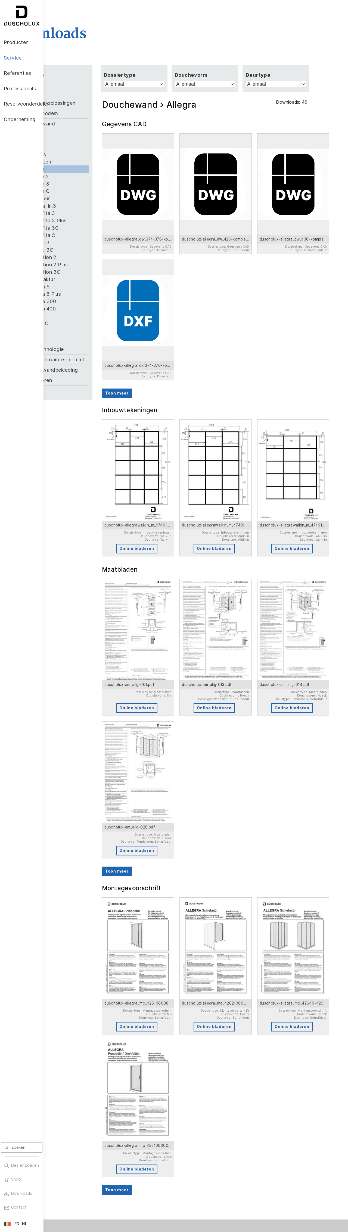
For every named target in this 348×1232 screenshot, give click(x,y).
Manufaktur (85, 279)
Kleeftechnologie (87, 349)
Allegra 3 (82, 184)
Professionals (185, 1131)
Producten (66, 1131)
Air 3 (77, 147)
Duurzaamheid (221, 1180)
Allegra (80, 169)
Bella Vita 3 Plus (91, 220)
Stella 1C (82, 323)
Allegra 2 (82, 176)
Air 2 (77, 140)
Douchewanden (69, 1143)
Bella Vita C (85, 235)
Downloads (179, 1169)
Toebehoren (81, 380)
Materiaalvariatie (70, 1195)
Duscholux (217, 1165)
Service (102, 1131)
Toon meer (149, 363)
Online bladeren (164, 503)
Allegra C (82, 191)
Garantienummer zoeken (185, 1178)
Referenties (144, 1131)
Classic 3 (82, 242)
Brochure (101, 1150)
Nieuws (214, 1158)
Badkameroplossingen (93, 103)
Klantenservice (107, 1143)
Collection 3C (88, 272)
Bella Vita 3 (85, 213)
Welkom (176, 1143)
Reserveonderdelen (230, 1131)
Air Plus (80, 154)
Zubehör (77, 390)
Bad (71, 93)
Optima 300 (86, 301)
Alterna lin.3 (86, 206)
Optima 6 (82, 286)
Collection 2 (86, 257)
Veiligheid (63, 1188)
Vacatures (217, 1172)
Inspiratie (101, 1165)
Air (75, 132)
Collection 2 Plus (91, 264)
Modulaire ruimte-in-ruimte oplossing (94, 359)
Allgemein (83, 198)
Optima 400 (85, 309)
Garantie (101, 1157)
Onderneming (223, 1146)
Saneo (79, 316)
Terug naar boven (319, 1214)
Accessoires (65, 1162)
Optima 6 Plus (88, 294)
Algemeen (83, 162)
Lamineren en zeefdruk (67, 1178)
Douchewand (82, 124)
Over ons (216, 1187)
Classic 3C (84, 250)
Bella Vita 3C (87, 228)
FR (17, 1224)
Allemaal (72, 84)
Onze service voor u (182, 1152)
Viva (77, 331)
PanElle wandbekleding (94, 370)
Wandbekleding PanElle (69, 1152)
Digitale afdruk (68, 1169)
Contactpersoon (185, 1162)
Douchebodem (84, 113)
